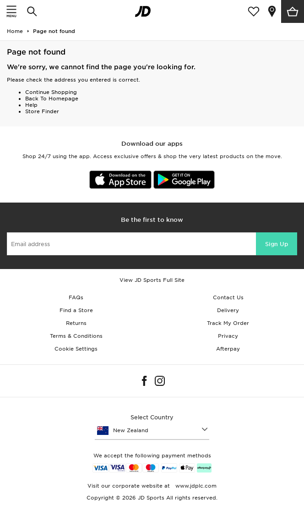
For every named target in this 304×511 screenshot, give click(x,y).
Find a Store (76, 310)
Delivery (228, 310)
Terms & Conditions (76, 336)
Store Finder (42, 111)
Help (31, 105)
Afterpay (228, 349)
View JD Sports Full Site (152, 280)
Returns (76, 323)
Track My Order (228, 323)
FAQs (76, 297)
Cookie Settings (76, 349)
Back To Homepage (51, 98)
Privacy (228, 336)
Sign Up (276, 244)
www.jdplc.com (195, 486)
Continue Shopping (51, 92)
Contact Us (228, 297)
